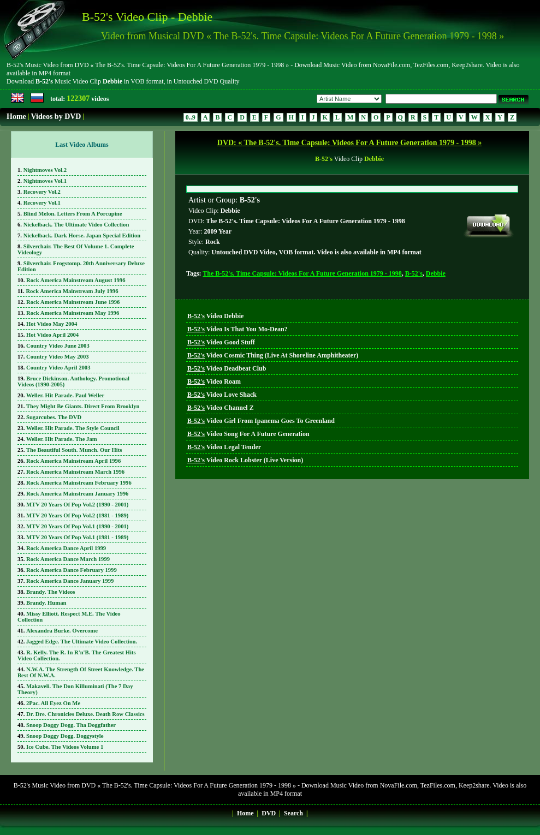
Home (16, 116)
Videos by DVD (56, 116)
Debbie (436, 540)
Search (293, 813)
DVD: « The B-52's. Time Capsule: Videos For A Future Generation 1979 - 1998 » (349, 143)
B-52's (414, 540)
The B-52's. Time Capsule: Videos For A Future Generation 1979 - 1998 (302, 540)
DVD (269, 813)
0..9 (190, 117)
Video (215, 583)
